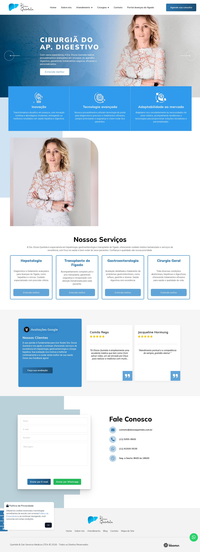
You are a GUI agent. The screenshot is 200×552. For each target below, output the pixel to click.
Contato (118, 7)
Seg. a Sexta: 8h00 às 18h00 (134, 458)
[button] (13, 55)
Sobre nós (66, 7)
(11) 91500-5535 (128, 448)
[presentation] (41, 473)
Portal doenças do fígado (140, 7)
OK (48, 525)
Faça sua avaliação (38, 370)
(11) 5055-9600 (127, 439)
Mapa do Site (127, 530)
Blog (105, 530)
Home (53, 7)
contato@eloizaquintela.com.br (135, 429)
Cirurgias (103, 7)
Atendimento (84, 7)
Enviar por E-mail (39, 481)
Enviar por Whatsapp (67, 481)
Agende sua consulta (181, 7)
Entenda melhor (54, 71)
